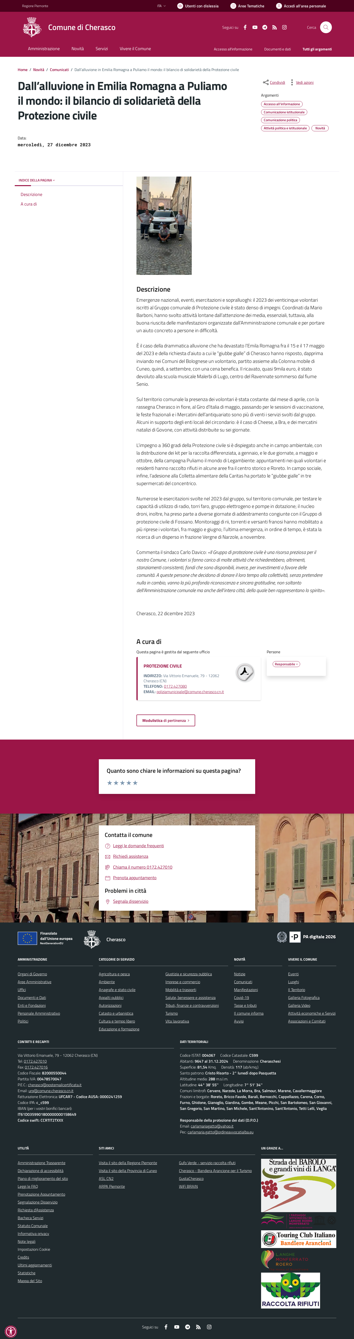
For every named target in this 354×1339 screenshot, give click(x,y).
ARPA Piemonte (112, 1186)
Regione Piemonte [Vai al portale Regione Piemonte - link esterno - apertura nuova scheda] (35, 5)
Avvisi (239, 1021)
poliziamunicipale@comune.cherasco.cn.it (190, 692)
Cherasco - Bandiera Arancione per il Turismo (215, 1171)
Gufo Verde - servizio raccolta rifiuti (207, 1163)
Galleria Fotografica (304, 997)
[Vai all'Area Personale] (301, 6)
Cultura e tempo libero (117, 1021)
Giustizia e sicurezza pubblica (188, 974)
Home (23, 70)
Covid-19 (241, 997)
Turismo (171, 1013)
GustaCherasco (191, 1178)
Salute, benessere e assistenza (190, 997)
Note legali (26, 1241)
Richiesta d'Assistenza (36, 1210)
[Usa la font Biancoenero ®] (197, 6)
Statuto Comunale (33, 1226)
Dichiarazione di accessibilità (40, 1171)
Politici (23, 1021)
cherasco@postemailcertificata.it (55, 1085)
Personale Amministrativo (39, 1013)
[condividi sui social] (273, 82)
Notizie (239, 974)
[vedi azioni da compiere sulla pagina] (301, 82)
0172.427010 (35, 1061)
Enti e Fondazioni (32, 1005)
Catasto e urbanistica (116, 1013)
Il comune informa (249, 1013)
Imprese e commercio (182, 982)
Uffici (22, 990)
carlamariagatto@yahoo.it (212, 1126)
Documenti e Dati (32, 997)
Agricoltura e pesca (114, 974)
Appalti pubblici (111, 997)
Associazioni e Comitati (306, 1021)
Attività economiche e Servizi (312, 1013)
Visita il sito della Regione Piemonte (128, 1163)
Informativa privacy (33, 1233)
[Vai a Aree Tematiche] (247, 6)
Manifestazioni (246, 990)
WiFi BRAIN (188, 1186)
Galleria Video (299, 1005)
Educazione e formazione (119, 1029)
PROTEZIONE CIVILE (163, 666)
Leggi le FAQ (28, 1186)
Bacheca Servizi (30, 1218)
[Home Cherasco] (69, 27)
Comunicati (59, 70)
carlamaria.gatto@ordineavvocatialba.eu (220, 1132)
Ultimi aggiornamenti (35, 1265)
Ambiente (107, 982)
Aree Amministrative (34, 982)
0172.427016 (36, 1067)
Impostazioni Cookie (34, 1249)
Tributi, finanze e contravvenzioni (192, 1005)
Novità (38, 70)
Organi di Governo (32, 974)
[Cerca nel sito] (326, 27)
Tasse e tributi (245, 1005)
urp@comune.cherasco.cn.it (51, 1091)
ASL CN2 (106, 1178)
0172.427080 (175, 686)
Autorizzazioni (110, 1005)
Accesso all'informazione (233, 49)
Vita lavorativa (177, 1021)
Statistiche (26, 1273)
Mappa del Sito (30, 1281)
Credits (23, 1257)
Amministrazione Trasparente (41, 1163)
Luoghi (293, 982)
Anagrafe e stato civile (117, 990)
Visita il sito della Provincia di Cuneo (128, 1171)
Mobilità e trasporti (180, 990)
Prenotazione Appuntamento (41, 1194)
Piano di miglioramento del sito (43, 1178)
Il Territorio (296, 990)
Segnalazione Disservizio (38, 1202)
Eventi (293, 974)
